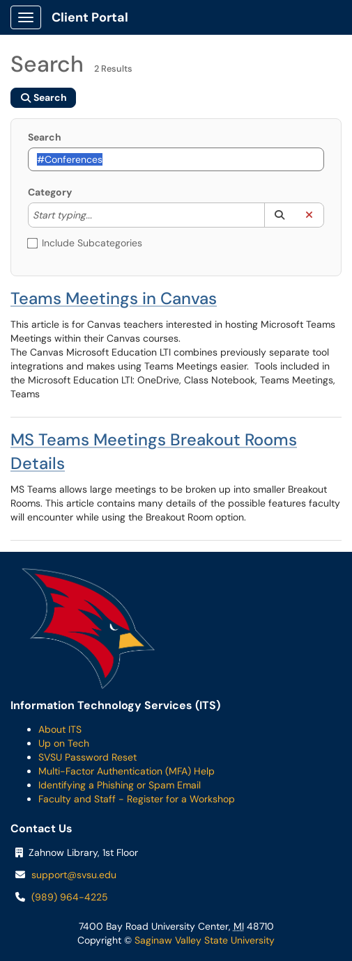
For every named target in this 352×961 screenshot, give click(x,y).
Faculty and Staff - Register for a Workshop (136, 799)
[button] (279, 215)
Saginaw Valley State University (203, 940)
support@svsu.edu (73, 874)
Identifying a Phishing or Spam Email (119, 785)
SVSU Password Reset (87, 757)
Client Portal (90, 17)
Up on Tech (63, 743)
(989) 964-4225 (69, 897)
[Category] (99, 215)
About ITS (60, 729)
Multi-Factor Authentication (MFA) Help (126, 771)
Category (50, 192)
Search (44, 137)
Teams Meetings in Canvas (113, 298)
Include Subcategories (85, 243)
